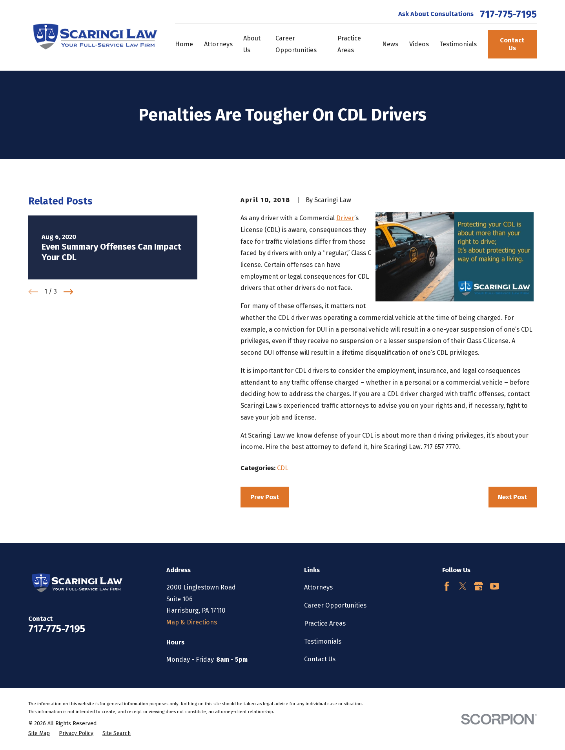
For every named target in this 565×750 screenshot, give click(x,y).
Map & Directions (191, 622)
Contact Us (512, 44)
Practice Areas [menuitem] (349, 44)
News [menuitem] (390, 44)
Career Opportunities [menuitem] (296, 44)
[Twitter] (462, 586)
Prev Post (264, 497)
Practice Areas (325, 623)
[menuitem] (39, 734)
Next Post (512, 497)
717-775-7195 (508, 14)
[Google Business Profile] (478, 586)
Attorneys (318, 587)
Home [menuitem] (184, 44)
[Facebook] (446, 586)
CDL (282, 468)
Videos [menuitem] (419, 44)
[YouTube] (494, 586)
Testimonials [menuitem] (458, 44)
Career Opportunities (335, 605)
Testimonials (322, 641)
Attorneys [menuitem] (218, 44)
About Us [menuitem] (252, 44)
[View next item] (68, 292)
